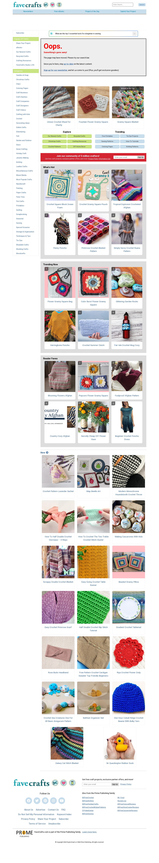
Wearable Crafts (22, 245)
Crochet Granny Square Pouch (93, 204)
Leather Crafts (21, 166)
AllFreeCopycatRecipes (126, 804)
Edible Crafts (21, 127)
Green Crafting (21, 149)
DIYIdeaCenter (88, 810)
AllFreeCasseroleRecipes (127, 810)
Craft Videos (21, 110)
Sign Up (140, 157)
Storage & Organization (25, 232)
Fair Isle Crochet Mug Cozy (127, 345)
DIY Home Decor (79, 147)
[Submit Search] (142, 4)
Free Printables (107, 136)
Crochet (19, 119)
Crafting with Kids (23, 114)
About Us (28, 809)
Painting (19, 188)
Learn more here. (89, 832)
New (44, 452)
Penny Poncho (60, 248)
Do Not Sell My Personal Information (36, 814)
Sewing (19, 223)
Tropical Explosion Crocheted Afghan (127, 206)
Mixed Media (21, 175)
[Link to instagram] (53, 800)
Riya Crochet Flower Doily (129, 672)
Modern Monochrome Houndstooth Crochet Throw (128, 493)
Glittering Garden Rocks (127, 301)
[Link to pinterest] (45, 800)
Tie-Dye (19, 240)
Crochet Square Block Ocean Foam (60, 206)
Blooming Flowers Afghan (60, 395)
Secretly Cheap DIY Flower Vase (93, 438)
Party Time (20, 197)
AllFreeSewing (88, 814)
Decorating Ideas (23, 123)
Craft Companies (22, 101)
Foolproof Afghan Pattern (127, 395)
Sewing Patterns (107, 141)
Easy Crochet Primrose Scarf (58, 627)
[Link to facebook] (28, 800)
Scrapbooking (21, 214)
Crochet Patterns (54, 147)
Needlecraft (20, 184)
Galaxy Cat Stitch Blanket (66, 763)
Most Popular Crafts (24, 179)
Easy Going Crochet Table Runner (93, 583)
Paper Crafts (21, 193)
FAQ (63, 809)
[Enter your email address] (97, 784)
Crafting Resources (23, 61)
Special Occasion (23, 227)
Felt (17, 136)
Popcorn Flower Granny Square (93, 395)
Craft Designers (22, 106)
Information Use (104, 159)
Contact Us (53, 809)
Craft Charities (21, 97)
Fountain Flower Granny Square (93, 122)
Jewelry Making (22, 158)
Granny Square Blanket (127, 122)
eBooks (19, 47)
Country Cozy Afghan (60, 436)
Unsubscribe (54, 823)
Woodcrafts (20, 253)
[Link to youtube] (61, 800)
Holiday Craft (21, 153)
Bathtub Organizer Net (93, 718)
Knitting (19, 162)
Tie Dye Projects (132, 136)
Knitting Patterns (132, 147)
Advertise (40, 809)
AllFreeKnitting (88, 801)
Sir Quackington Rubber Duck (120, 763)
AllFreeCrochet (88, 798)
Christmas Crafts (22, 79)
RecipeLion (121, 801)
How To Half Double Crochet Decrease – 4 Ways (58, 538)
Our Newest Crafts (23, 52)
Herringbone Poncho (60, 345)
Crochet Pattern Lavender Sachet (58, 491)
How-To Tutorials (132, 141)
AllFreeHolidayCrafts (90, 804)
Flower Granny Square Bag (60, 301)
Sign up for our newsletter (55, 70)
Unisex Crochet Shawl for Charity (59, 123)
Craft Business (22, 93)
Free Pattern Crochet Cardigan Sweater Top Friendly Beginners (93, 674)
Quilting (19, 210)
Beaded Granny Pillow (129, 582)
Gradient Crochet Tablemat (128, 627)
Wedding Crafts (22, 249)
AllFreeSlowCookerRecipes (128, 807)
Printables (20, 206)
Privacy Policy (93, 159)
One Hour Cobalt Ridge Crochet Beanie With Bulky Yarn (128, 719)
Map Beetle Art (93, 491)
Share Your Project (23, 43)
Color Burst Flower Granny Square (93, 303)
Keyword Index (64, 814)
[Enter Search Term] (122, 4)
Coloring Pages (22, 88)
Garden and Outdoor (24, 140)
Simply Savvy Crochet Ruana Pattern (127, 250)
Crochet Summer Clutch (93, 345)
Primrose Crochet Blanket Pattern (93, 250)
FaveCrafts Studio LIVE (25, 65)
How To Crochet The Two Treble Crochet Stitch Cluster (93, 538)
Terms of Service (37, 823)
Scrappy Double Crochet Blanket (58, 582)
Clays (18, 84)
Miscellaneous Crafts (24, 171)
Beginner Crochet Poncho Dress (127, 438)
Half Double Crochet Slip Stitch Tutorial (93, 629)
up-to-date (68, 64)
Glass (18, 145)
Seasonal (19, 219)
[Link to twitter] (37, 800)
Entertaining (20, 132)
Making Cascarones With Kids (129, 536)
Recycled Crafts (22, 56)
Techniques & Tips (23, 236)
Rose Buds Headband (58, 672)
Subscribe (20, 33)
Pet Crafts (20, 201)
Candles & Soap (22, 75)
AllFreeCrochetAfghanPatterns (94, 807)
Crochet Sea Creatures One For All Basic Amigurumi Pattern (58, 719)
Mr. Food (120, 798)
